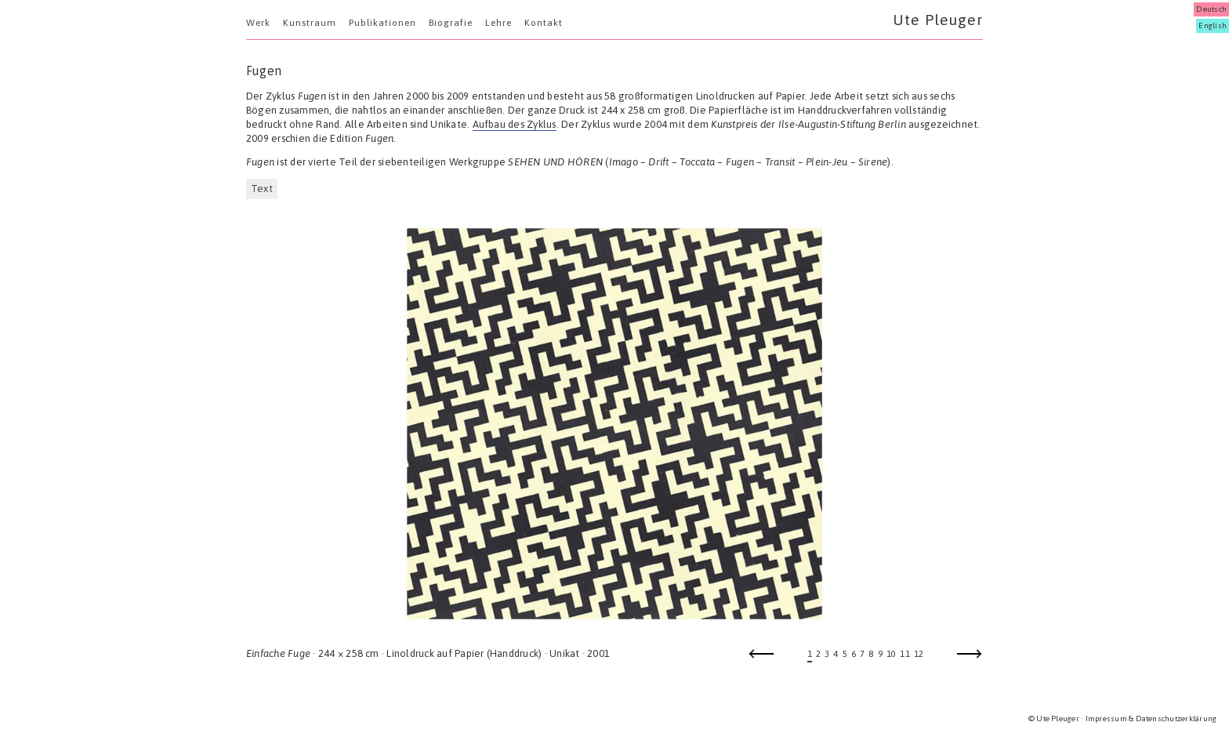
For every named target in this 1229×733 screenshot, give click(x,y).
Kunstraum (309, 22)
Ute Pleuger (938, 19)
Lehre (498, 22)
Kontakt (543, 22)
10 (891, 654)
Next (969, 658)
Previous (761, 658)
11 (904, 654)
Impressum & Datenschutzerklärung (1151, 718)
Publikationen (382, 22)
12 (918, 654)
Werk (258, 22)
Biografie (451, 22)
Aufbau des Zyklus (514, 124)
